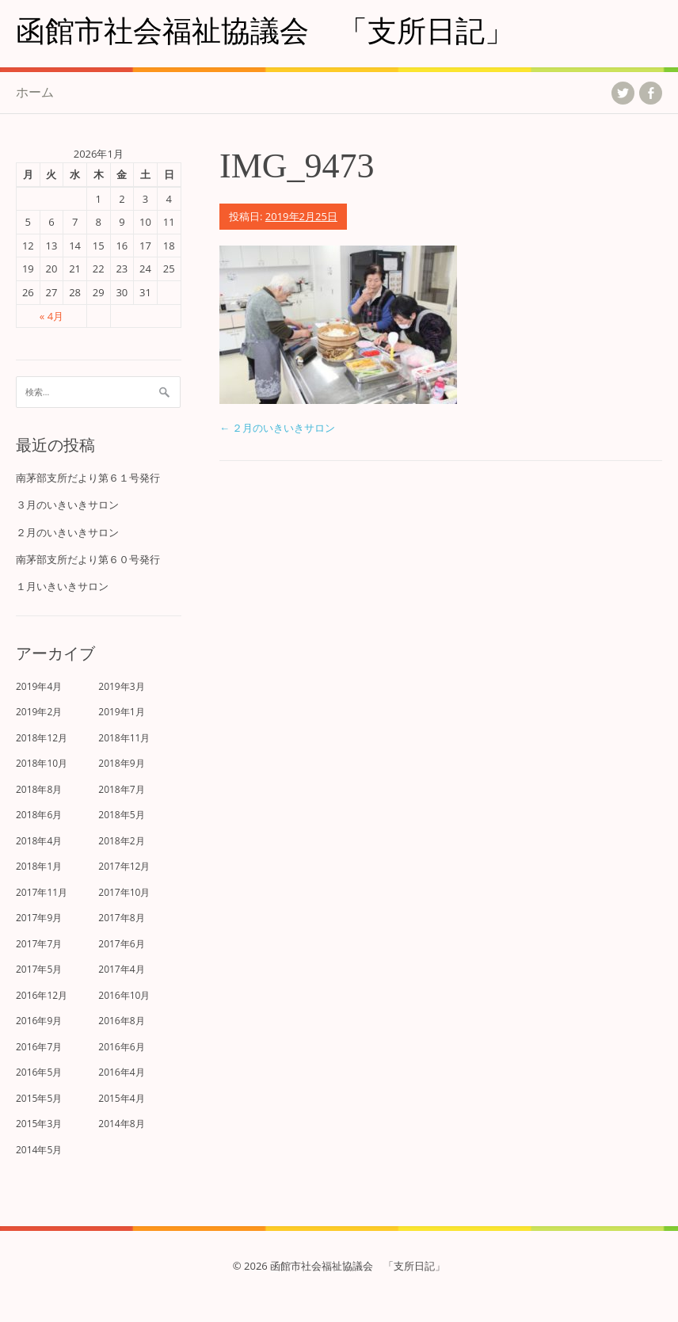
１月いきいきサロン (62, 586)
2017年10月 (124, 892)
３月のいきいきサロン (67, 504)
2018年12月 (41, 738)
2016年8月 (121, 1020)
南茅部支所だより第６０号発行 (88, 559)
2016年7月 (39, 1046)
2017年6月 (121, 944)
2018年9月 (121, 763)
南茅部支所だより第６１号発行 (88, 478)
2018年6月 (39, 814)
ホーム (35, 92)
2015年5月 (39, 1098)
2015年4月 (121, 1098)
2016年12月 (41, 995)
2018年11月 (124, 738)
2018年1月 (39, 866)
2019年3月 (121, 686)
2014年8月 (121, 1123)
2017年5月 (39, 969)
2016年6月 (121, 1046)
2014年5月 (39, 1149)
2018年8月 (39, 789)
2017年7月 (39, 944)
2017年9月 (39, 917)
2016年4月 (121, 1072)
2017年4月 (121, 969)
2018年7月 (121, 789)
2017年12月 (124, 866)
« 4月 (51, 316)
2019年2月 (39, 711)
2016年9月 (39, 1020)
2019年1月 (121, 711)
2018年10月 (41, 763)
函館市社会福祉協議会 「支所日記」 (265, 29)
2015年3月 (39, 1123)
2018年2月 (121, 841)
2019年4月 (39, 686)
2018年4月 (39, 841)
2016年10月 (124, 995)
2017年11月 (41, 892)
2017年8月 (121, 917)
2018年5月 (121, 814)
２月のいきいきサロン (277, 428)
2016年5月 (39, 1072)
